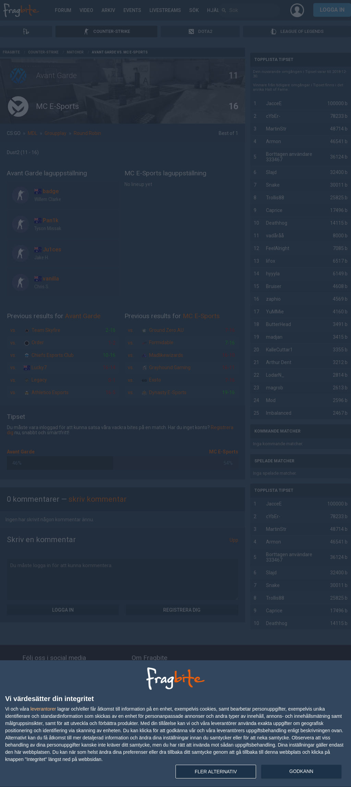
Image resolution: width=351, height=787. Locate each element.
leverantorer (43, 709)
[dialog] (175, 724)
